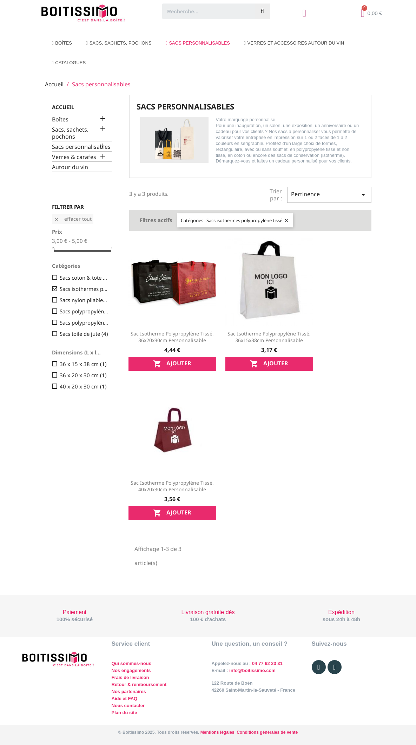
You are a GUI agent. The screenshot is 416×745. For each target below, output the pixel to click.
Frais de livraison (130, 677)
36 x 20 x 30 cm (83, 375)
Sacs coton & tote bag (84, 277)
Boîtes (60, 119)
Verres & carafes (74, 157)
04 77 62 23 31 (267, 663)
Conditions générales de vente (267, 732)
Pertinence (329, 194)
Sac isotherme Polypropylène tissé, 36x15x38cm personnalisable (269, 337)
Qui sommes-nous (131, 663)
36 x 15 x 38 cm (83, 363)
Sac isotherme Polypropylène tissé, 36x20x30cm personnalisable (172, 337)
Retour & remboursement (139, 684)
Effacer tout (73, 218)
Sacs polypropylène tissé (84, 322)
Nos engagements (131, 670)
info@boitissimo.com (251, 670)
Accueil (63, 107)
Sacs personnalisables (81, 147)
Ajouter (172, 363)
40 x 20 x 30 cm (83, 386)
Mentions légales (217, 732)
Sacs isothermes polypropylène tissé (84, 288)
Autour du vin (70, 167)
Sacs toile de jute (84, 333)
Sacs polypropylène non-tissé (84, 311)
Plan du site (124, 712)
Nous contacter (128, 705)
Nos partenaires (129, 691)
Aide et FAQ (125, 698)
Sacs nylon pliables (84, 300)
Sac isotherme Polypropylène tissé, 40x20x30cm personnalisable (172, 486)
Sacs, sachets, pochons (70, 133)
